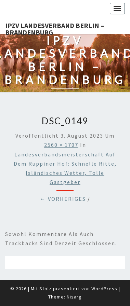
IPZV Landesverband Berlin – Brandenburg (54, 27)
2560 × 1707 (61, 144)
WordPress (104, 289)
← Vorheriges (63, 198)
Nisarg (74, 297)
